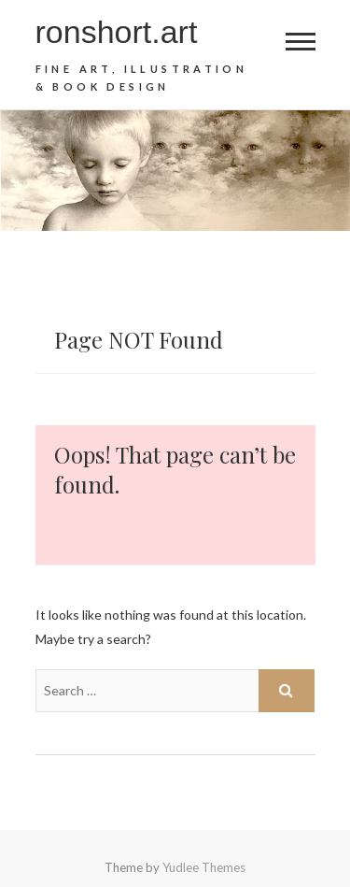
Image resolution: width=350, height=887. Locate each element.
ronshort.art (116, 32)
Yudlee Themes (203, 867)
